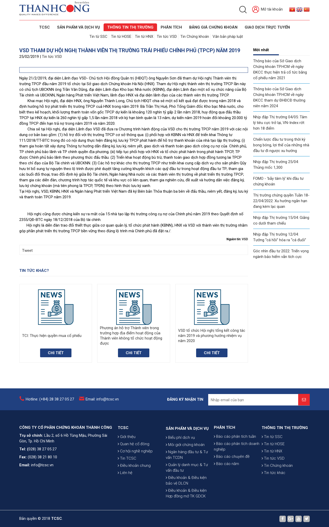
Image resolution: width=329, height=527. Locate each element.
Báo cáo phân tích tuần (235, 458)
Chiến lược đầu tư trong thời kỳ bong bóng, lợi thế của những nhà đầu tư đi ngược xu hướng (281, 145)
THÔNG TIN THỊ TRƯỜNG (130, 27)
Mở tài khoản (267, 9)
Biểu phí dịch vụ (180, 476)
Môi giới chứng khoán (185, 483)
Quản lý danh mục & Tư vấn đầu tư (187, 506)
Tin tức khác (273, 499)
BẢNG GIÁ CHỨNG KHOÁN (213, 27)
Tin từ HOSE (121, 36)
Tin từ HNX (144, 36)
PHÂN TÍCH (224, 449)
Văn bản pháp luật (228, 36)
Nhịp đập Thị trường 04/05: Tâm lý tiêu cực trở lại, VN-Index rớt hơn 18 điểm (280, 123)
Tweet (27, 250)
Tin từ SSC (98, 36)
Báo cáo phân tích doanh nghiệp (236, 468)
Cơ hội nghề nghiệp (135, 478)
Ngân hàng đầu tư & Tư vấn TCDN (187, 493)
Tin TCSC (127, 485)
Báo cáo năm (226, 486)
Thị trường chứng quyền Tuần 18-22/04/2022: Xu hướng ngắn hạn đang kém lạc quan (281, 201)
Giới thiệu (126, 463)
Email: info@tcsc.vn (102, 403)
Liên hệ (125, 499)
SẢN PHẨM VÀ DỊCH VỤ (78, 27)
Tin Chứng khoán (194, 36)
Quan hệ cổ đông (133, 470)
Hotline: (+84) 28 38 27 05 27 (50, 403)
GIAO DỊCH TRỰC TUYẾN (267, 27)
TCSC (44, 27)
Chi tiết (56, 353)
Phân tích (171, 27)
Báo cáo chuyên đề (232, 478)
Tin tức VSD (167, 36)
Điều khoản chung (134, 492)
